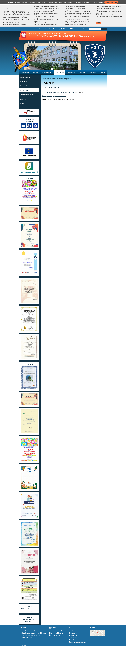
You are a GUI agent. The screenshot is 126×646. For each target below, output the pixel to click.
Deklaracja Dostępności (77, 642)
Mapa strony (48, 29)
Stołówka (23, 99)
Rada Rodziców (25, 77)
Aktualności (25, 72)
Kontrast (66, 29)
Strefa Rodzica (59, 72)
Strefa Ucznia (46, 72)
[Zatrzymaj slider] (52, 69)
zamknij (98, 22)
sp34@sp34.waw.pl (56, 633)
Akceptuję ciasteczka (111, 2)
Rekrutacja (92, 72)
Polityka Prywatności (76, 640)
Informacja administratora (78, 29)
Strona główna (38, 29)
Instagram (73, 637)
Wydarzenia (72, 72)
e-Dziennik (73, 633)
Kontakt (102, 72)
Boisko (22, 103)
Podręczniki (24, 90)
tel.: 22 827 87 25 (55, 631)
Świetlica (82, 72)
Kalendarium (24, 81)
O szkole (35, 72)
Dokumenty (24, 86)
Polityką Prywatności (47, 2)
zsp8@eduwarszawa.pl (57, 635)
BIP (71, 631)
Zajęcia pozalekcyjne (27, 95)
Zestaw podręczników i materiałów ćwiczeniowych (58, 92)
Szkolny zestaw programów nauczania (54, 96)
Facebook (73, 635)
